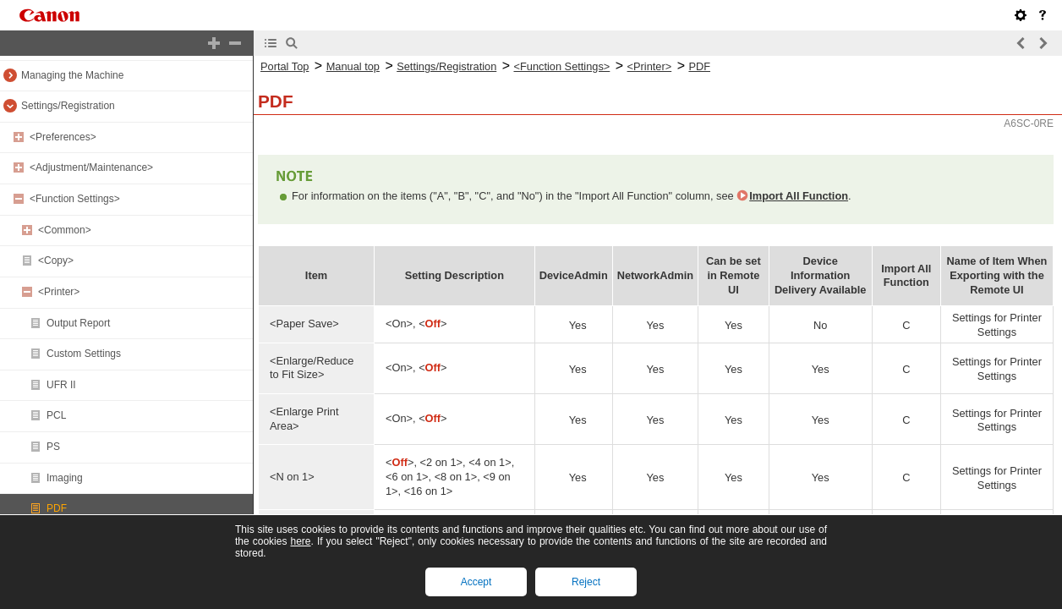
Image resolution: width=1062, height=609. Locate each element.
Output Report (78, 323)
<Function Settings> (75, 199)
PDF (57, 508)
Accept (476, 582)
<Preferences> (63, 137)
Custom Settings (84, 353)
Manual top (353, 66)
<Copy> (56, 260)
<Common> (64, 230)
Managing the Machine (72, 75)
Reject (586, 582)
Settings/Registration (68, 106)
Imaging (65, 478)
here (300, 541)
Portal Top (284, 66)
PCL (56, 415)
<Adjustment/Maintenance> (91, 167)
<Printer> (58, 292)
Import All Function (798, 195)
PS (53, 447)
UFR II (61, 385)
